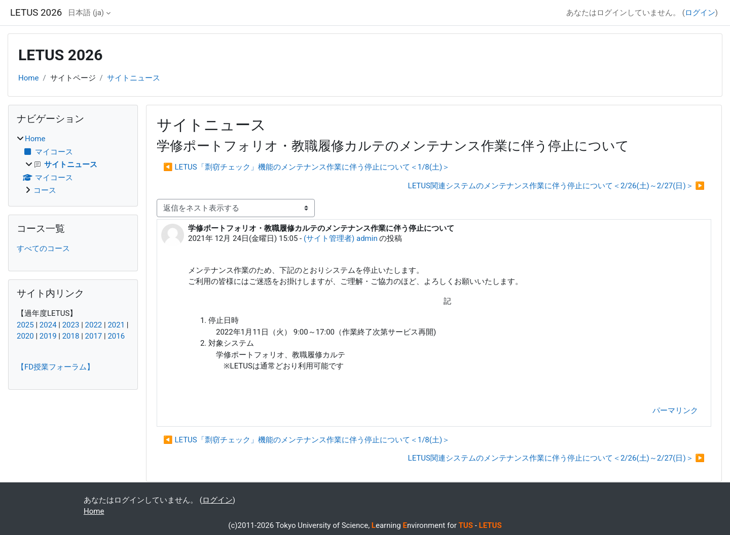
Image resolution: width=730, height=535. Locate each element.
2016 (116, 336)
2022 (93, 325)
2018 (71, 336)
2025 (25, 325)
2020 (25, 336)
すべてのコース (43, 248)
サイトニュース (133, 78)
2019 (48, 336)
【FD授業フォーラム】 (55, 367)
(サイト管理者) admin (341, 238)
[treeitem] (73, 164)
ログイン (700, 12)
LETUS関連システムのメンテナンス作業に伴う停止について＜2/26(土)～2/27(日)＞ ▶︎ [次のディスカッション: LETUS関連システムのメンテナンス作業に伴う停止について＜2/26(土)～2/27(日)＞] (556, 185)
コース (44, 190)
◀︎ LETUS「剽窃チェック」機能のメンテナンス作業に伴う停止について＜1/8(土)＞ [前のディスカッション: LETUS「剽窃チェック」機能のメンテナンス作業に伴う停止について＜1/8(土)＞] (306, 167)
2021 (116, 325)
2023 (71, 325)
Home (28, 78)
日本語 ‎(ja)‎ (86, 12)
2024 (48, 325)
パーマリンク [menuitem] (675, 410)
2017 (93, 336)
